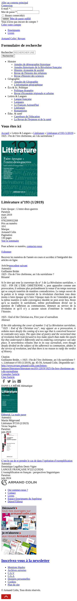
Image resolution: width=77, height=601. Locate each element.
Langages (19, 102)
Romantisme (20, 110)
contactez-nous (34, 246)
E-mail (5, 8)
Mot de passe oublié (20, 18)
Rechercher (7, 52)
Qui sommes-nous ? (18, 490)
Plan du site (14, 584)
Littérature (19, 107)
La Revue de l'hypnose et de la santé (32, 119)
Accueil (5, 133)
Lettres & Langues (17, 96)
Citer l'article (8, 377)
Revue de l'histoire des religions (30, 73)
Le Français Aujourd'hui (26, 105)
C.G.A (11, 576)
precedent (14, 265)
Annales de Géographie (26, 81)
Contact (12, 493)
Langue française (23, 99)
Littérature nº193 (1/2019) (60, 133)
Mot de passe (9, 12)
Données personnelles (19, 579)
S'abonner (6, 251)
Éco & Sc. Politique (18, 87)
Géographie (14, 78)
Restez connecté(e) (14, 15)
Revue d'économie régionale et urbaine (34, 93)
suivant (23, 265)
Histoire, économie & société (29, 70)
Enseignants (14, 30)
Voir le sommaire (10, 240)
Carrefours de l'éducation (27, 116)
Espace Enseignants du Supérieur (25, 498)
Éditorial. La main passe (13, 414)
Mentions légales (16, 567)
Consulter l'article (10, 374)
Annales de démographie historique (32, 64)
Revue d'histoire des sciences (29, 76)
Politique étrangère (23, 90)
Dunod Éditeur (15, 501)
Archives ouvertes (17, 570)
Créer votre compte (11, 24)
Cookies (12, 581)
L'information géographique (28, 84)
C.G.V (11, 573)
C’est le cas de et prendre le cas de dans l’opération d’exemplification (37, 460)
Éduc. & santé (15, 113)
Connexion (6, 5)
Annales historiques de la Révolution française (38, 67)
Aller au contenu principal (14, 2)
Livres (11, 33)
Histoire (12, 61)
